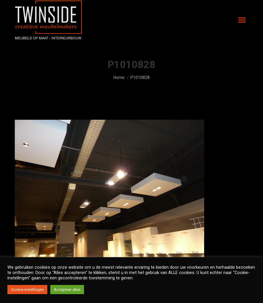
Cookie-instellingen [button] (27, 289)
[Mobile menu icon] (242, 20)
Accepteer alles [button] (67, 289)
